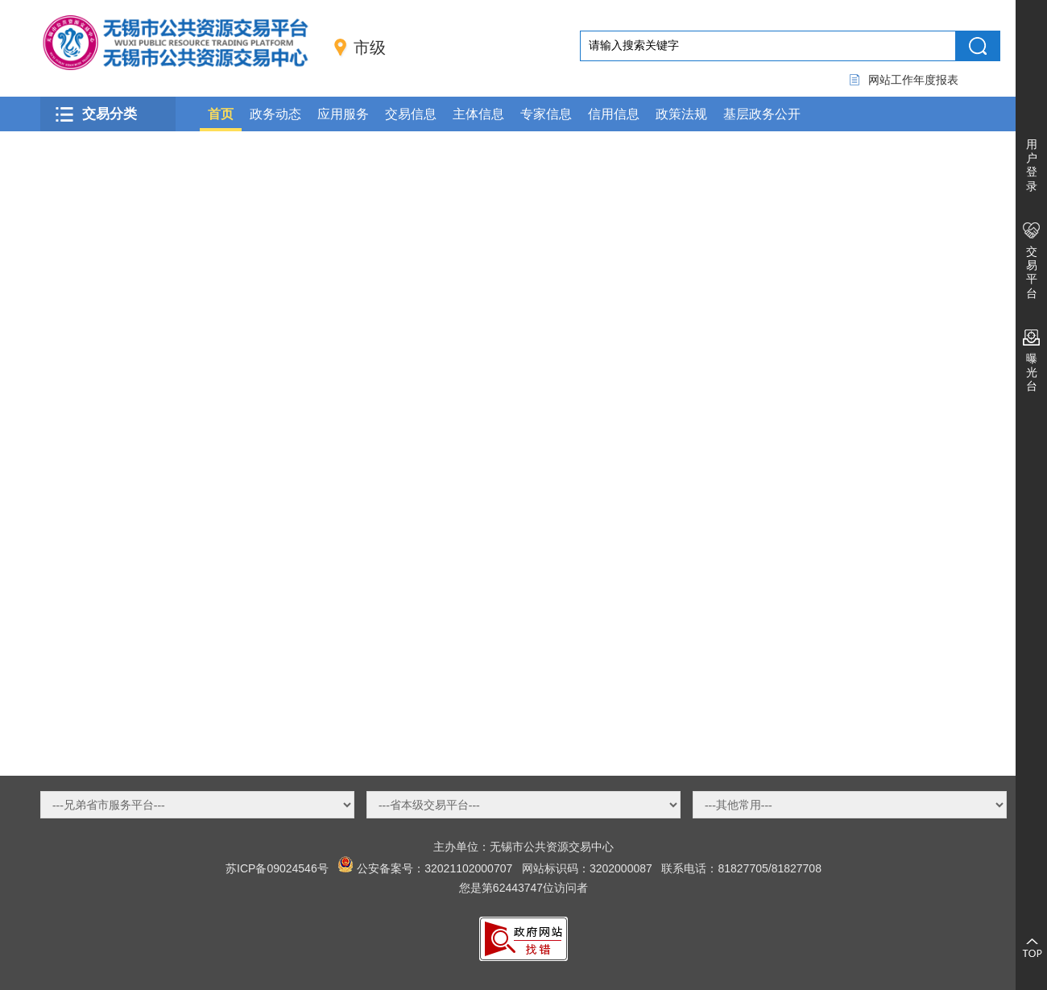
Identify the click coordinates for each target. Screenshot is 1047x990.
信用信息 (613, 114)
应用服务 (343, 114)
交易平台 (1031, 272)
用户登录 (1031, 165)
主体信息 (478, 114)
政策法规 (681, 114)
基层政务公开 (762, 114)
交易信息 (411, 114)
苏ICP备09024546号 (277, 868)
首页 (221, 114)
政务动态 (275, 114)
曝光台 (1031, 372)
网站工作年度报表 (913, 79)
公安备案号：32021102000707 (434, 868)
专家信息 (546, 114)
